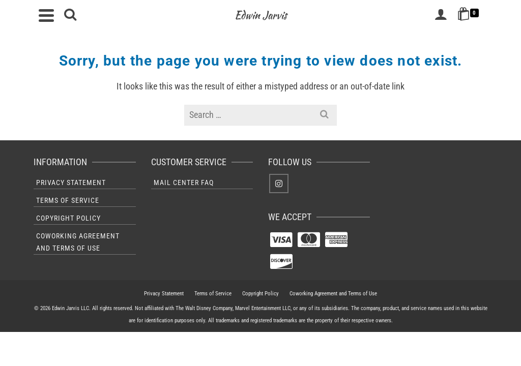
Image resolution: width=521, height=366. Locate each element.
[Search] (70, 15)
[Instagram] (278, 183)
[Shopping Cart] (469, 15)
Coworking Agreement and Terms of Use (78, 242)
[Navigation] (46, 15)
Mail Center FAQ (184, 182)
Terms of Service (67, 200)
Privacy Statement (71, 182)
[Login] (440, 15)
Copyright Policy (68, 218)
